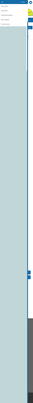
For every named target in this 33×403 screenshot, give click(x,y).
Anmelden (27, 2)
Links (3, 350)
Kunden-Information (7, 364)
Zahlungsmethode (7, 336)
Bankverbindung (6, 330)
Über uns (4, 347)
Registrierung (23, 2)
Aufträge (4, 370)
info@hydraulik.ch (10, 386)
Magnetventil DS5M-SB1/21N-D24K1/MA (16, 106)
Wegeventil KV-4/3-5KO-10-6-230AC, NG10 (16, 244)
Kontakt (4, 344)
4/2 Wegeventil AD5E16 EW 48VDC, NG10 (16, 66)
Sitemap (4, 356)
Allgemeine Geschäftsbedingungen (11, 327)
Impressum (5, 353)
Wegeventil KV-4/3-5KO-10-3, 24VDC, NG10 (17, 201)
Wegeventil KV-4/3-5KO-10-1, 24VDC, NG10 (17, 157)
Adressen (4, 367)
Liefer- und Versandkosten (9, 333)
